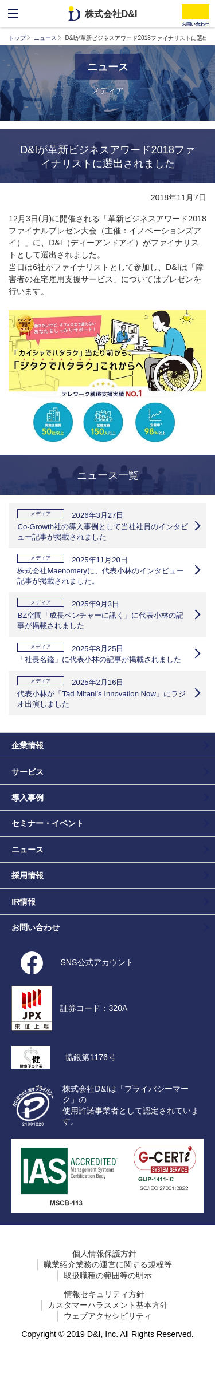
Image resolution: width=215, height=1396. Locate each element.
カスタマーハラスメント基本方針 (108, 1333)
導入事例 (27, 825)
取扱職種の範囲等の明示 (108, 1303)
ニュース (45, 38)
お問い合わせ (35, 955)
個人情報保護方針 (104, 1281)
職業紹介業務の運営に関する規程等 (108, 1292)
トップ (17, 38)
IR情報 (23, 929)
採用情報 (27, 903)
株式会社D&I (111, 14)
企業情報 (27, 774)
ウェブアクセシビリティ (108, 1344)
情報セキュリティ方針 (104, 1322)
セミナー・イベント (47, 851)
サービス (27, 799)
